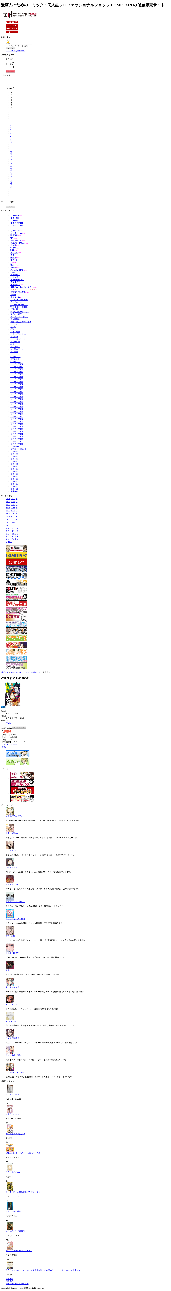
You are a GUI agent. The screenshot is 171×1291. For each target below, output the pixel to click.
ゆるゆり (14, 337)
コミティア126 (16, 379)
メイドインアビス (13, 885)
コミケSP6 (14, 447)
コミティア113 (16, 412)
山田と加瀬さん (12, 833)
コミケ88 (14, 471)
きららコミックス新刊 (15, 919)
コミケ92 (14, 461)
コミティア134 (16, 364)
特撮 (12, 344)
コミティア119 (16, 397)
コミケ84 (14, 481)
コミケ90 (14, 466)
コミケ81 (14, 489)
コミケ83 (14, 484)
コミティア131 (16, 367)
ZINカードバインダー (15, 1072)
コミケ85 (14, 479)
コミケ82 (14, 486)
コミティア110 (16, 419)
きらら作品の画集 (13, 1055)
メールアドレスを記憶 (18, 46)
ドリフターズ (11, 1004)
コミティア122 (16, 389)
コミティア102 (16, 439)
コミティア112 (16, 414)
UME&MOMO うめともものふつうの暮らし (25, 1153)
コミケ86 (14, 476)
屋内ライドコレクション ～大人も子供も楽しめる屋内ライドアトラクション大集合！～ (43, 1270)
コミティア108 (16, 424)
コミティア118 (16, 399)
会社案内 (9, 1279)
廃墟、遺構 (15, 332)
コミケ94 (14, 456)
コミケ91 (14, 464)
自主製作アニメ (17, 349)
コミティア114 (16, 409)
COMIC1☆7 (15, 359)
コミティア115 (16, 407)
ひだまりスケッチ (18, 339)
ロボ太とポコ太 (12, 1114)
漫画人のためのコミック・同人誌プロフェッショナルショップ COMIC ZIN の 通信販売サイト (83, 5)
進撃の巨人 (15, 309)
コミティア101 (16, 442)
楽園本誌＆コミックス (15, 902)
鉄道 (12, 329)
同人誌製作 (15, 319)
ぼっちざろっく (12, 850)
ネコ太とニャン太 (13, 1094)
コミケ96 (14, 451)
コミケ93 (14, 459)
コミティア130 (16, 369)
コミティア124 (16, 384)
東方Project (15, 342)
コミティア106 (16, 429)
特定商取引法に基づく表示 (17, 1284)
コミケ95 (14, 454)
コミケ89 (14, 469)
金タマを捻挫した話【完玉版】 (19, 1251)
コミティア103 (16, 437)
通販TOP (4, 672)
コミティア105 (16, 432)
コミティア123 (16, 387)
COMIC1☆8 (15, 357)
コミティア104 (16, 434)
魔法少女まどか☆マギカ (20, 322)
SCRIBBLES (11, 1021)
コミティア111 (16, 417)
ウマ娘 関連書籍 (12, 1038)
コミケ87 (14, 474)
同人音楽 (14, 352)
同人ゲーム (15, 347)
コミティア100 (16, 444)
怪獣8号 (9, 970)
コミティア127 (16, 377)
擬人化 (13, 327)
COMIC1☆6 (15, 362)
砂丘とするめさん (13, 1172)
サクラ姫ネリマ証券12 (15, 1134)
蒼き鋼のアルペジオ (14, 816)
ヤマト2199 (10, 936)
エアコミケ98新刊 (18, 449)
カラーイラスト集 (18, 334)
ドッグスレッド (12, 987)
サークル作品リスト (32, 672)
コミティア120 (16, 394)
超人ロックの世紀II (14, 1211)
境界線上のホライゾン (19, 312)
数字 (10, 542)
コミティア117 (16, 402)
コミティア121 (16, 392)
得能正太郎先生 (12, 953)
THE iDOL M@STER (19, 307)
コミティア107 (16, 427)
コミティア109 (16, 422)
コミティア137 (16, 225)
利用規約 (9, 1281)
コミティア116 (16, 404)
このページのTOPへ (9, 745)
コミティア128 (16, 374)
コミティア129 (16, 372)
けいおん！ (15, 324)
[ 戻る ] (4, 747)
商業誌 (8, 723)
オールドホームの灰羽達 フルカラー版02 (23, 1192)
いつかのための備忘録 (15, 1231)
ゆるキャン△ (11, 867)
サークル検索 (16, 672)
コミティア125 (16, 382)
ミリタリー (15, 277)
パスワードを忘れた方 (15, 51)
